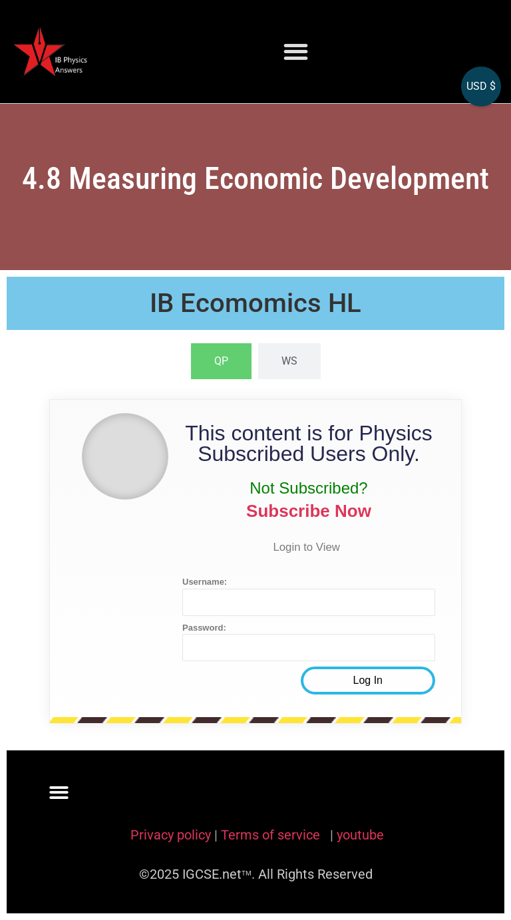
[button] (295, 51)
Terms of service (272, 835)
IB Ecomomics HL (255, 303)
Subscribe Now (308, 511)
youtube (360, 835)
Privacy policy (170, 835)
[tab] (221, 361)
